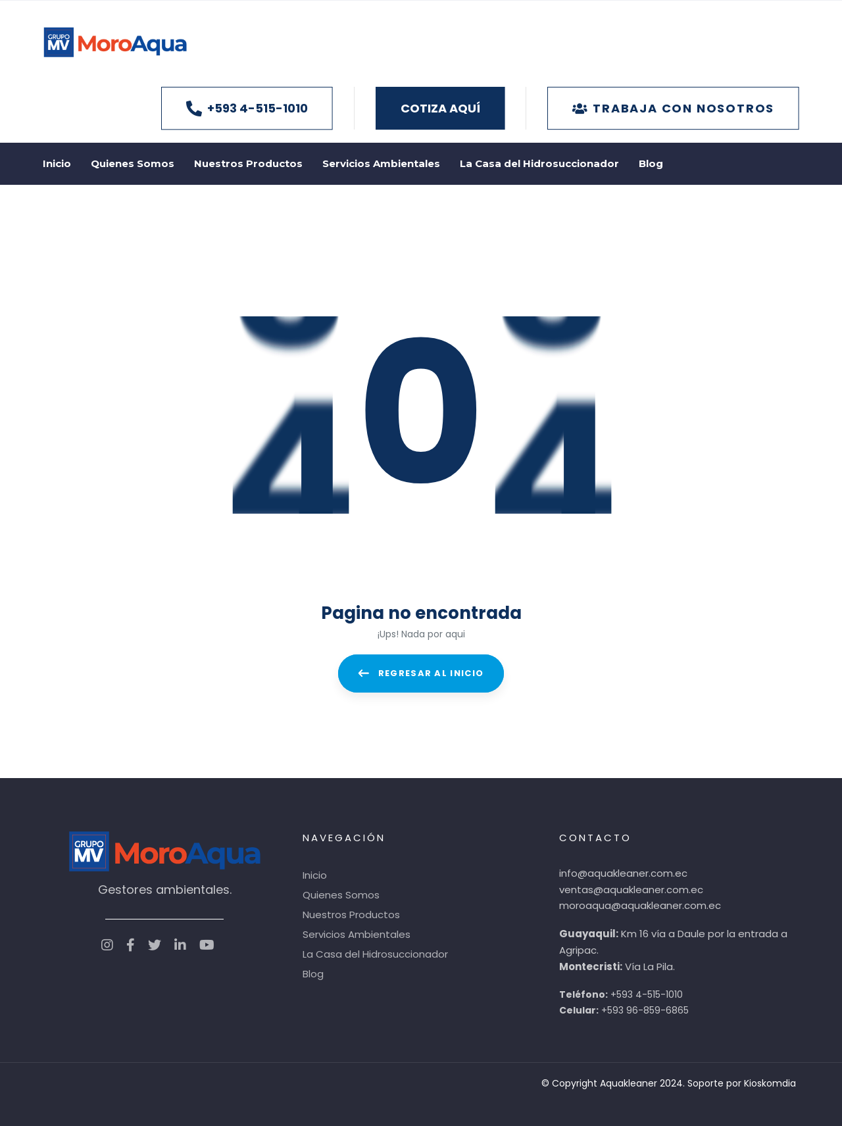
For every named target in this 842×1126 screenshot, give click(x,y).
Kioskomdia (770, 1081)
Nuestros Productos (351, 912)
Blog (313, 972)
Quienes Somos (341, 893)
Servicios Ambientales (356, 932)
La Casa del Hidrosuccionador (375, 952)
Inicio (315, 873)
